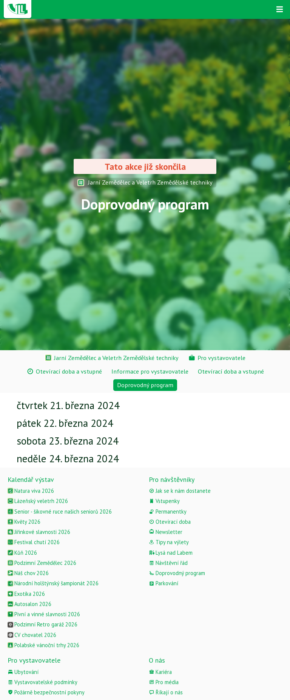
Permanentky (168, 511)
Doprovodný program (177, 573)
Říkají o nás (166, 692)
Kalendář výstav (31, 479)
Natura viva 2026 (31, 491)
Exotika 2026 (26, 594)
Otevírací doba (170, 521)
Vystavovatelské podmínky (42, 682)
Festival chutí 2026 (34, 542)
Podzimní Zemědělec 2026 (42, 563)
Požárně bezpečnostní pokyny (46, 692)
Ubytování (23, 672)
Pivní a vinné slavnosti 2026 (44, 614)
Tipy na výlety (169, 542)
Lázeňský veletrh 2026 (38, 501)
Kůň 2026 (22, 552)
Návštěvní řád (168, 563)
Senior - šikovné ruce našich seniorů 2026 (60, 511)
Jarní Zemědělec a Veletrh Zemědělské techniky (145, 182)
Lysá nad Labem (171, 552)
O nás (157, 660)
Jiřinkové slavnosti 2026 (39, 532)
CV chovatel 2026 (32, 635)
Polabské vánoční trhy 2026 (43, 645)
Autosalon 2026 (29, 604)
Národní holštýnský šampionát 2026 (53, 583)
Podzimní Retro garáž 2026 (42, 624)
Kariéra (160, 672)
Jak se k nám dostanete (180, 491)
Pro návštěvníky (171, 479)
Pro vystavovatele (34, 660)
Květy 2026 (24, 521)
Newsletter (165, 532)
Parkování (163, 583)
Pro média (164, 682)
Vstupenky (164, 501)
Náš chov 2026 (28, 573)
